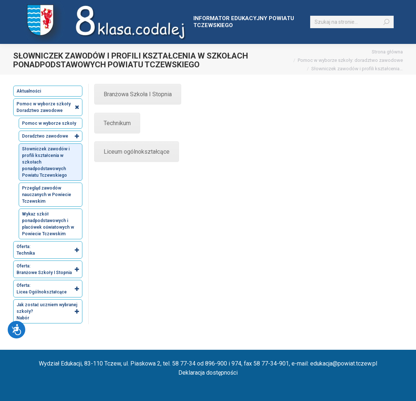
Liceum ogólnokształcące (137, 151)
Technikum (117, 123)
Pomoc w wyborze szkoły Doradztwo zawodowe (49, 107)
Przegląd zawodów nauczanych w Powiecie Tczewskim (46, 194)
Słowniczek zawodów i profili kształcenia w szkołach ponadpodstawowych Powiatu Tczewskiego (46, 162)
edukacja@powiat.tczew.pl (343, 363)
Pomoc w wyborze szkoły (49, 123)
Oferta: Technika (49, 249)
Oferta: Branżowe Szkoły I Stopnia (49, 269)
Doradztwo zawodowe (52, 136)
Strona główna (387, 52)
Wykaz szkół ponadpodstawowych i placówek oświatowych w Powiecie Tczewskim (48, 223)
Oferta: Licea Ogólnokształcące (49, 288)
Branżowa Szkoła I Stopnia (138, 94)
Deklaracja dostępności (208, 372)
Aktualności (28, 91)
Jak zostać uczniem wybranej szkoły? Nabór (49, 311)
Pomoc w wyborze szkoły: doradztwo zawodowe (350, 60)
